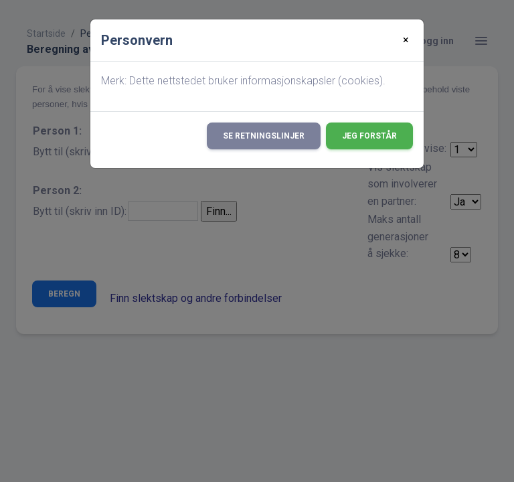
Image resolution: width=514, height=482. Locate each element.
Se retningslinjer (264, 136)
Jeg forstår (369, 136)
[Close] (406, 40)
